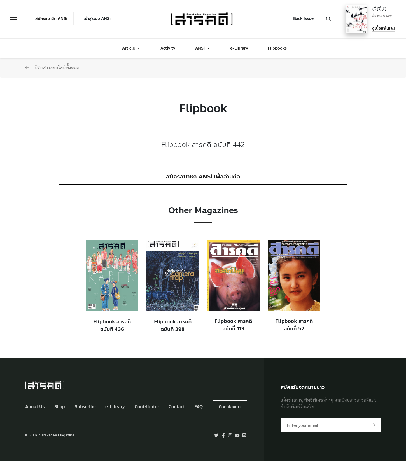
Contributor (147, 407)
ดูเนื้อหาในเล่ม (383, 28)
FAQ (198, 407)
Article (131, 48)
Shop (59, 407)
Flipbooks (277, 48)
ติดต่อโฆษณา (230, 407)
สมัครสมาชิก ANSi (51, 19)
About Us (35, 407)
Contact (177, 407)
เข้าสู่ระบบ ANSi (97, 19)
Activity (167, 48)
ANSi (202, 48)
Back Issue (303, 19)
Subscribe (85, 407)
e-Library (239, 48)
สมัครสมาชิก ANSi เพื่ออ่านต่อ (203, 176)
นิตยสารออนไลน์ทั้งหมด (52, 67)
